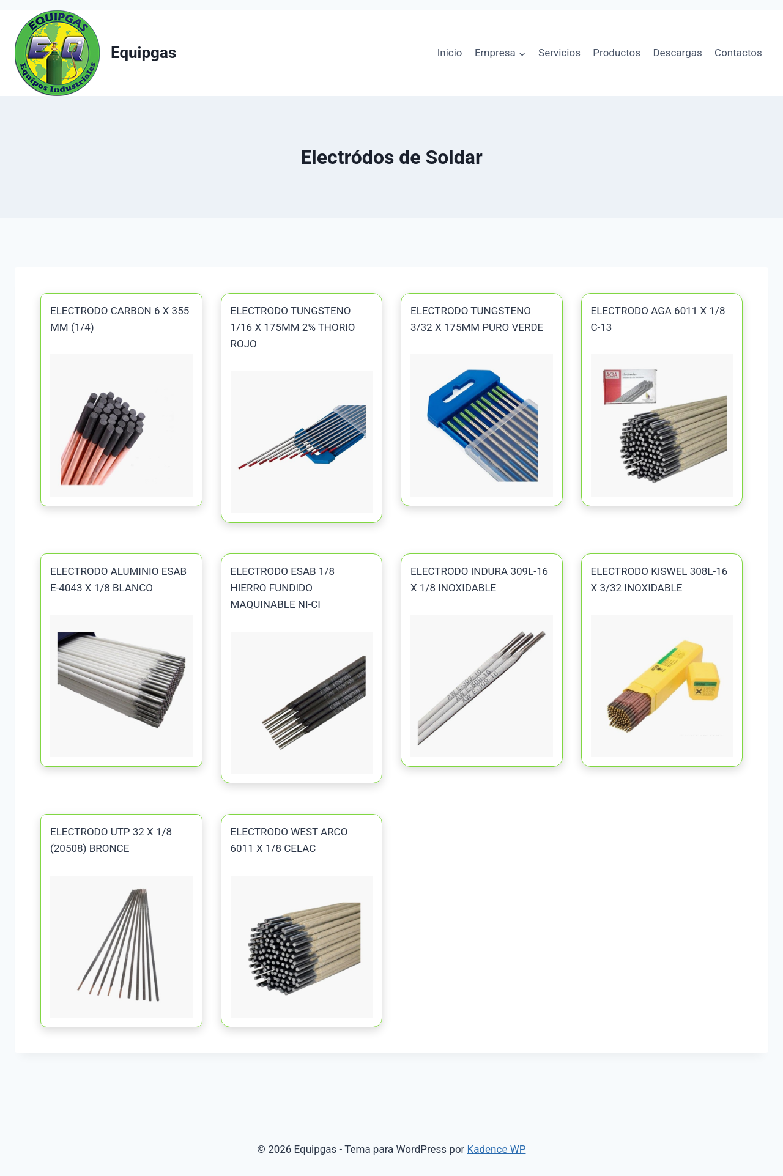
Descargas (677, 52)
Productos (616, 52)
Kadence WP (496, 1149)
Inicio (449, 52)
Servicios (559, 52)
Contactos (738, 52)
